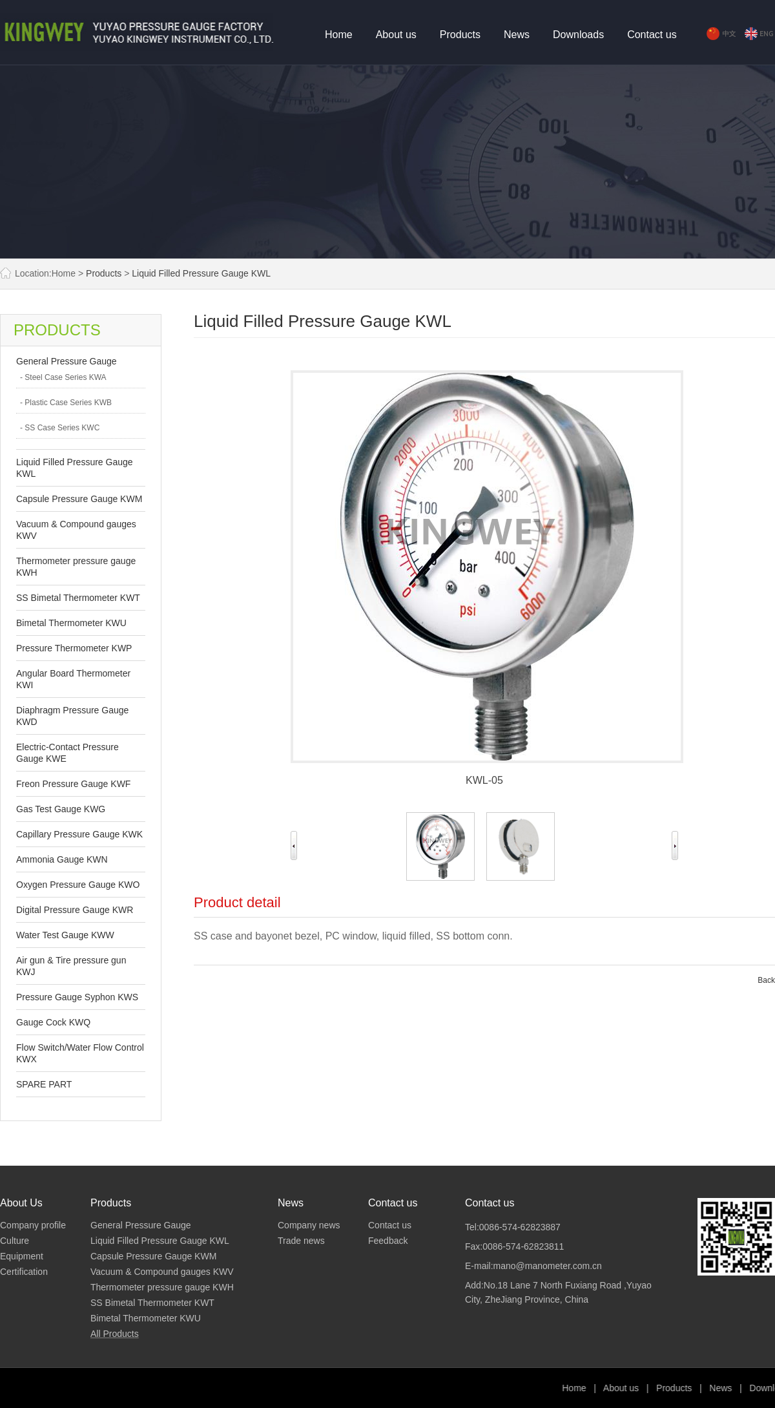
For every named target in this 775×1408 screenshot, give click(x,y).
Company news (309, 1225)
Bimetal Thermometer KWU (71, 623)
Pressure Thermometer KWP (74, 648)
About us (396, 34)
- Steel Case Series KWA (63, 377)
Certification (24, 1271)
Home (339, 34)
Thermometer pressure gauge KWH (162, 1287)
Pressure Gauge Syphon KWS (77, 997)
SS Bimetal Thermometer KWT (78, 598)
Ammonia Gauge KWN (62, 859)
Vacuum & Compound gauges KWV (162, 1271)
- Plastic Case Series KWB (66, 402)
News (517, 34)
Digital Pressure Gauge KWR (74, 910)
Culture (14, 1240)
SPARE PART (44, 1084)
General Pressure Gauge (66, 361)
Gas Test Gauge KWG (60, 809)
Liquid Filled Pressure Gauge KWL (201, 273)
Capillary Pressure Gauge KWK (79, 834)
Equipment (21, 1256)
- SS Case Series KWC (59, 427)
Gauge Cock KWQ (53, 1022)
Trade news (301, 1240)
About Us (21, 1202)
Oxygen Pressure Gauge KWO (78, 884)
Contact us (651, 34)
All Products (114, 1334)
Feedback (388, 1240)
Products (460, 34)
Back (766, 980)
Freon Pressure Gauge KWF (73, 784)
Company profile (33, 1225)
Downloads (578, 34)
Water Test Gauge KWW (65, 935)
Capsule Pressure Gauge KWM (79, 499)
